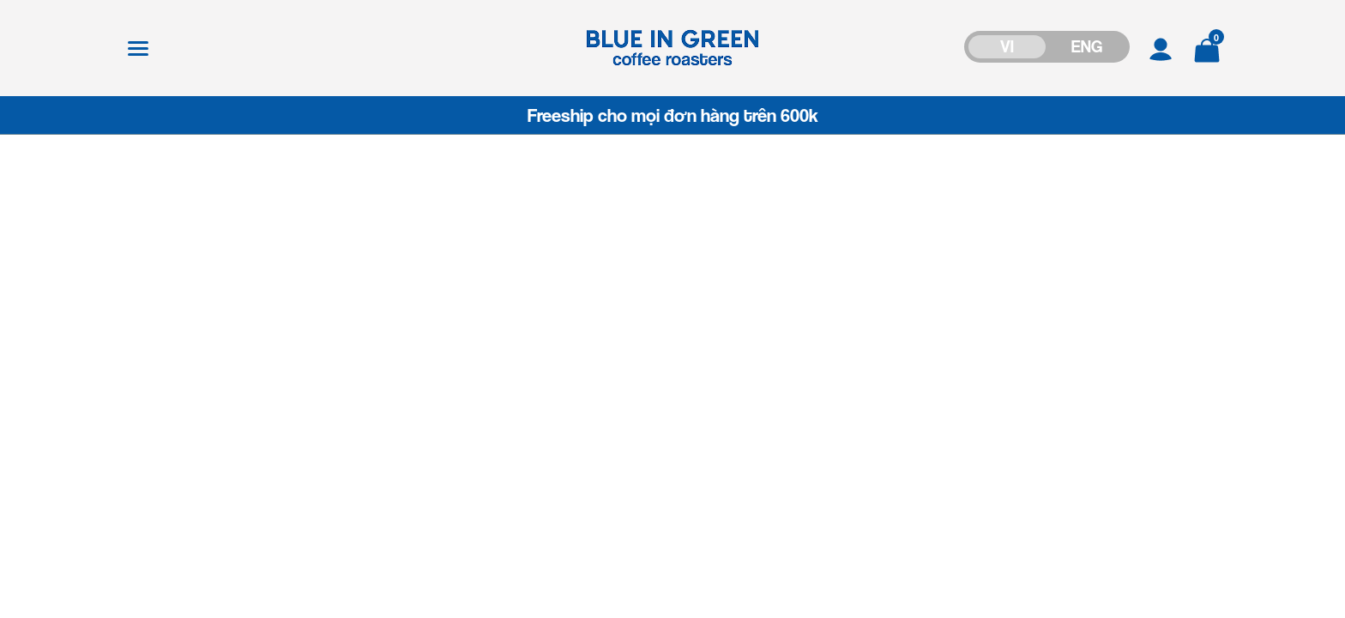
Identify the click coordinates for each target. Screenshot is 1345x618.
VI (1007, 46)
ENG (1086, 46)
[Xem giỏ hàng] (1206, 47)
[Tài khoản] (1160, 47)
